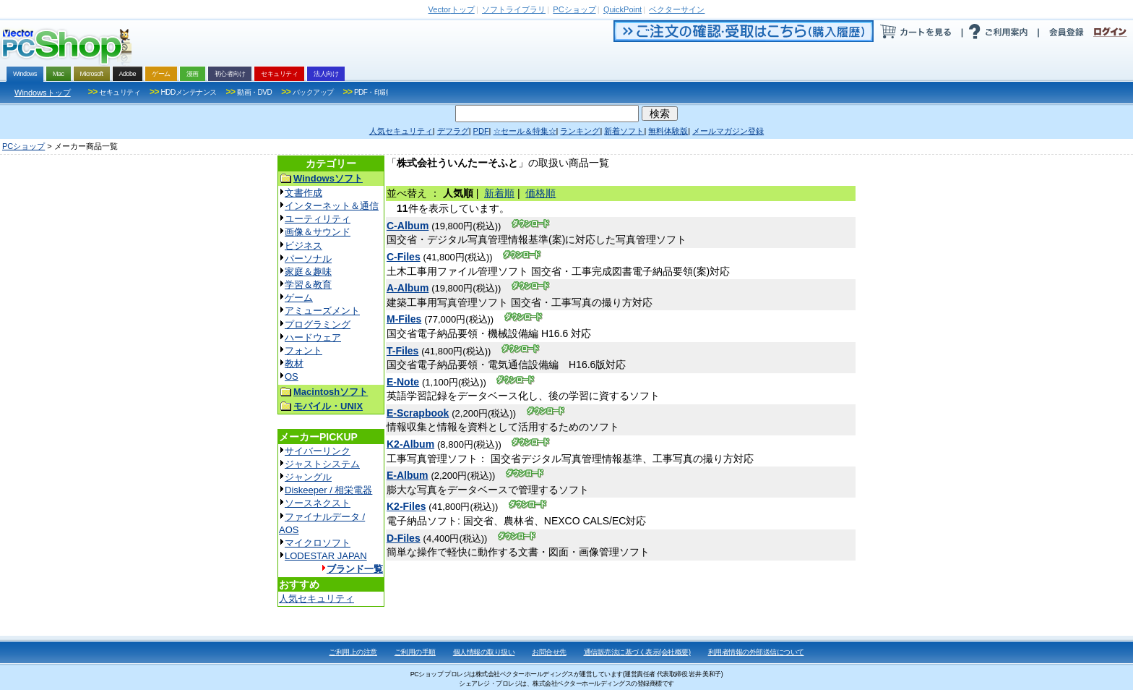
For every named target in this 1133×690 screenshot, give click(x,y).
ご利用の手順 (415, 652)
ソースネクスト (317, 503)
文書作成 (303, 192)
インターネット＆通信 (332, 205)
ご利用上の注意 (353, 652)
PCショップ (23, 146)
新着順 (499, 193)
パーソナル (308, 258)
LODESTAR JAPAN (326, 555)
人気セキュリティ (316, 598)
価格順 (540, 193)
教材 (294, 363)
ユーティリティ (317, 218)
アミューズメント (322, 310)
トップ (451, 9)
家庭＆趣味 (308, 271)
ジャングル (308, 477)
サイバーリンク (317, 451)
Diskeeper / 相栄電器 (328, 490)
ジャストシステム (322, 464)
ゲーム (299, 297)
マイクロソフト (317, 542)
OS (291, 376)
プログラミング (317, 324)
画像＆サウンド (317, 231)
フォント (303, 350)
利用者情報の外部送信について (756, 652)
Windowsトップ (42, 92)
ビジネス (303, 245)
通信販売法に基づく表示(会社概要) (637, 652)
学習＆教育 (308, 284)
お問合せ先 (549, 652)
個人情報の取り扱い (484, 652)
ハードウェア (313, 337)
